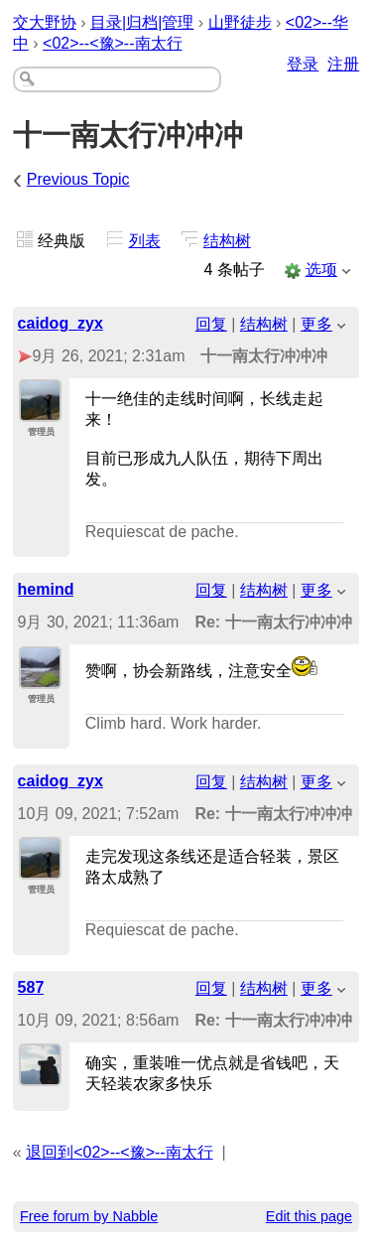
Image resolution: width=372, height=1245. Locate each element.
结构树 (227, 240)
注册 (343, 64)
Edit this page (309, 1216)
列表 (145, 240)
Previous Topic (78, 179)
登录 (302, 64)
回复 (211, 324)
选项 (321, 269)
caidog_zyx (60, 323)
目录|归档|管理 (141, 22)
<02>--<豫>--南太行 (112, 43)
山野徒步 (240, 22)
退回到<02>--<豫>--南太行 (119, 1152)
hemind (46, 589)
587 (31, 987)
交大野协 (44, 22)
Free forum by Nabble (89, 1216)
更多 (316, 324)
